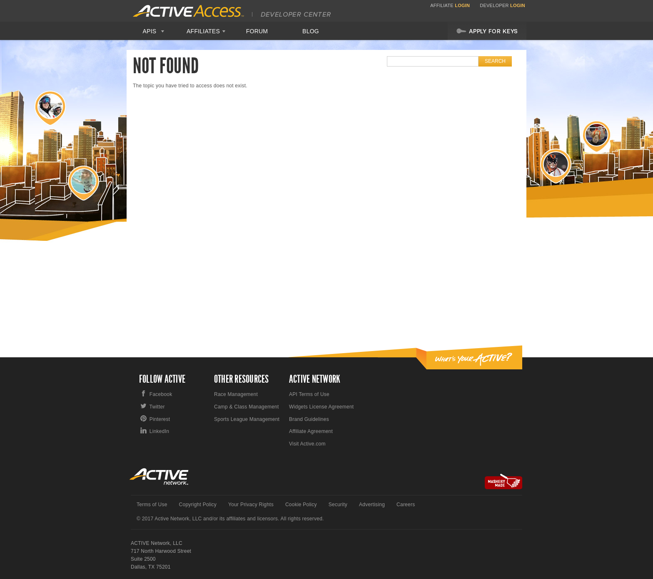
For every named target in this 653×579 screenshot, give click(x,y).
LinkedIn (159, 431)
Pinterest (160, 419)
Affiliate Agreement (311, 431)
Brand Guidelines (309, 419)
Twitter (157, 407)
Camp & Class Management (246, 407)
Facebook (161, 394)
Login (462, 5)
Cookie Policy (301, 504)
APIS (150, 31)
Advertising (372, 504)
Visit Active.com (307, 444)
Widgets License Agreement (321, 407)
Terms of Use (152, 504)
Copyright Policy (198, 504)
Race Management (236, 394)
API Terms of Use (309, 394)
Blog (310, 31)
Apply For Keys (487, 31)
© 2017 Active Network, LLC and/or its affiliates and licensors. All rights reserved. (230, 519)
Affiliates (203, 31)
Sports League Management (246, 419)
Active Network (159, 476)
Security (338, 504)
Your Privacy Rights (251, 504)
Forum (257, 31)
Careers (405, 504)
